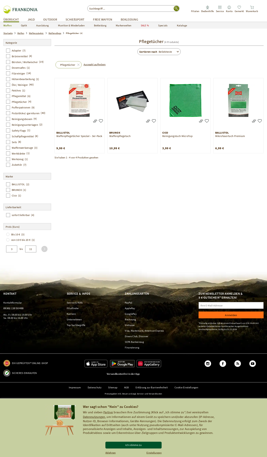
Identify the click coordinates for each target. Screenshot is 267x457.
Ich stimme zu (133, 445)
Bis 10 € (18, 234)
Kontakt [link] (10, 294)
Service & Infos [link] (78, 294)
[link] (195, 9)
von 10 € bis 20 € (23, 240)
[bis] (30, 249)
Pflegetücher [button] (67, 64)
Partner (108, 412)
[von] (11, 249)
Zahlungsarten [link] (137, 294)
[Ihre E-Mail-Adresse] (231, 305)
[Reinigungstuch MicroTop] (207, 121)
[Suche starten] (176, 8)
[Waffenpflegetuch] (154, 121)
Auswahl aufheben (95, 64)
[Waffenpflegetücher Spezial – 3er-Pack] (101, 121)
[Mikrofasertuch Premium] (260, 121)
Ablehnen (110, 452)
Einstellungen (154, 452)
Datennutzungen (94, 417)
